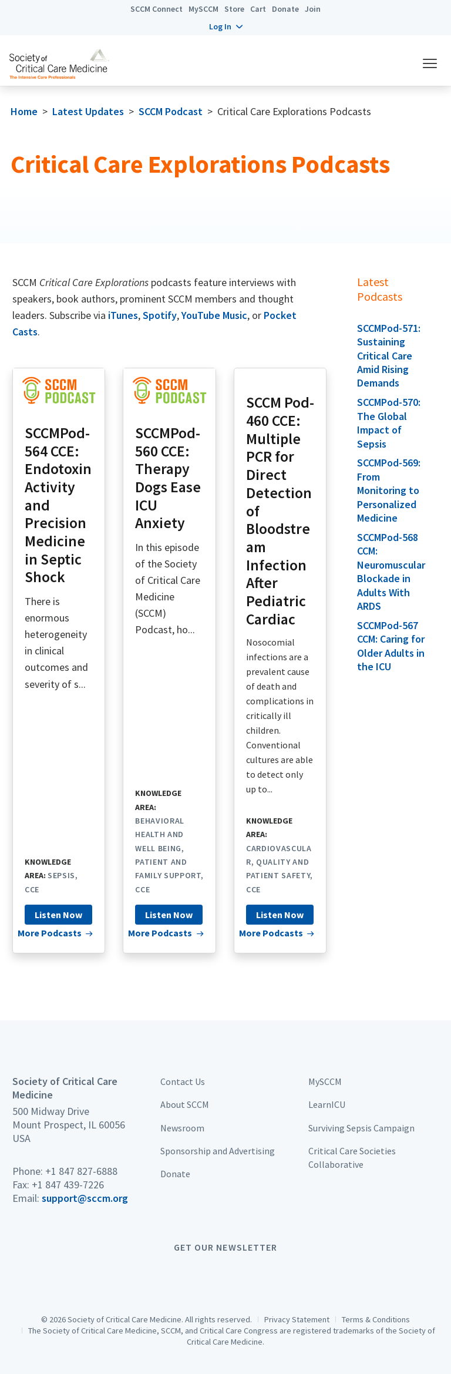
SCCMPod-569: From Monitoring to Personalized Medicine (388, 490)
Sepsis (61, 875)
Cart (258, 9)
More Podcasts (50, 933)
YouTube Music (214, 315)
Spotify (160, 315)
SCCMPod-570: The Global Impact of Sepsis (388, 422)
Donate (285, 9)
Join (313, 9)
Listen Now (58, 915)
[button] (225, 26)
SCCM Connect (156, 9)
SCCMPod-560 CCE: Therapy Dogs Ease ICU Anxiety (168, 478)
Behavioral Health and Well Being (159, 834)
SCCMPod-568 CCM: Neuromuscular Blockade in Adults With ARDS (391, 571)
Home (24, 111)
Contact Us (182, 1081)
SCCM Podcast (171, 111)
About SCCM (184, 1104)
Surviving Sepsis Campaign (361, 1128)
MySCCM (203, 9)
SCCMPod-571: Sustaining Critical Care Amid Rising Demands (388, 355)
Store (234, 9)
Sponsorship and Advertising (217, 1151)
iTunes (123, 315)
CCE (32, 889)
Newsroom (182, 1128)
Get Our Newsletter (225, 1247)
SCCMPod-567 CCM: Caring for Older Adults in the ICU (391, 646)
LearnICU (326, 1104)
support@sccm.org (85, 1198)
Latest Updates (88, 111)
